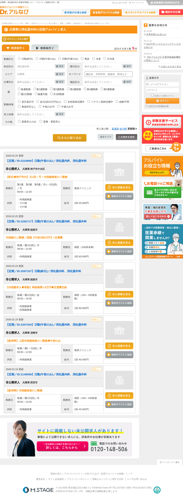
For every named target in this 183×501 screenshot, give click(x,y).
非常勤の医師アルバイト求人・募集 (15, 23)
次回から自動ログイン (164, 96)
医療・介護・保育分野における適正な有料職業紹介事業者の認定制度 (157, 490)
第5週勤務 (109, 89)
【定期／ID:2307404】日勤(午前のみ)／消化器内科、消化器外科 (46, 324)
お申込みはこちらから (63, 446)
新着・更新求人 (51, 121)
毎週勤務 (26, 89)
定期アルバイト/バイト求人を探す (44, 23)
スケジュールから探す (16, 39)
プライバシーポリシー (78, 479)
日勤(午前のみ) (47, 58)
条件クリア (106, 137)
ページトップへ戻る (169, 461)
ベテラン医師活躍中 (102, 101)
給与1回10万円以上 (50, 101)
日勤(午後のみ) (70, 58)
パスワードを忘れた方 (158, 106)
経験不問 (124, 101)
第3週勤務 (75, 89)
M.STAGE (38, 490)
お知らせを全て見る (171, 66)
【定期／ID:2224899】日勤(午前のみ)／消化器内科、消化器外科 (46, 160)
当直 (98, 58)
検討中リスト (171, 12)
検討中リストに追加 (119, 196)
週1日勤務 (26, 94)
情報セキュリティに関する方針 (108, 479)
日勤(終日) (27, 58)
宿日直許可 (28, 101)
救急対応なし (29, 106)
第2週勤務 (58, 89)
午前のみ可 (49, 106)
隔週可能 (42, 94)
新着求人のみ (29, 121)
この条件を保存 (126, 137)
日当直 (110, 58)
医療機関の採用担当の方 (164, 2)
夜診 (87, 58)
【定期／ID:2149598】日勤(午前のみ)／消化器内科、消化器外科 (46, 374)
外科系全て (77, 23)
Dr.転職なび (75, 12)
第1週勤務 (41, 89)
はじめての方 (121, 2)
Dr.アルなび (106, 12)
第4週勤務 (92, 89)
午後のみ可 (67, 106)
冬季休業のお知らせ (156, 34)
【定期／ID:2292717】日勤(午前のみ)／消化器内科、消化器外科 (46, 221)
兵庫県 (68, 23)
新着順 (115, 128)
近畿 (61, 23)
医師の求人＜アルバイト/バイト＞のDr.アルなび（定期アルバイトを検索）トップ (92, 473)
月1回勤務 (58, 94)
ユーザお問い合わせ (137, 479)
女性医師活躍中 (76, 101)
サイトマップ (137, 2)
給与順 (123, 128)
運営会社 (40, 479)
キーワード (75, 74)
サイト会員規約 (56, 479)
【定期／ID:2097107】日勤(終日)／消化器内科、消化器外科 (43, 271)
